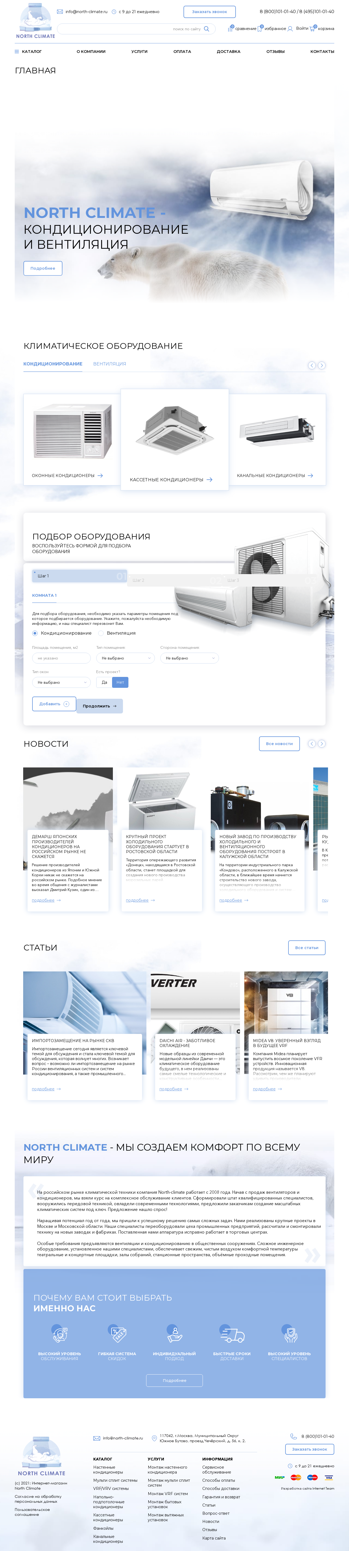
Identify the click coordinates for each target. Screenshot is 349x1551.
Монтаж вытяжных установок (166, 1512)
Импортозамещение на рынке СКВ (73, 1035)
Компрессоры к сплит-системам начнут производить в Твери (102, 834)
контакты (322, 51)
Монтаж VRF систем (168, 1488)
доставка (228, 51)
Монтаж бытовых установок (164, 1499)
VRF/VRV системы (111, 1483)
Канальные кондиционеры (108, 1534)
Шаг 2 (112, 577)
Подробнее (55, 268)
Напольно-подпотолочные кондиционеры (109, 1497)
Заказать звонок (209, 10)
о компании (91, 51)
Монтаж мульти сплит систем (169, 1478)
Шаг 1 (60, 577)
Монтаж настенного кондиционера (167, 1465)
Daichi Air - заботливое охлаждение (221, 1038)
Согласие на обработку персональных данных (38, 1494)
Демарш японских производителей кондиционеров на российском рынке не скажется (212, 841)
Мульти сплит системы (115, 1475)
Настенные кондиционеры (108, 1465)
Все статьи (293, 942)
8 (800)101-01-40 (310, 1431)
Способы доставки (220, 1483)
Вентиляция (109, 364)
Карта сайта (214, 1533)
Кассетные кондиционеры (108, 1512)
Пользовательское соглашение (32, 1507)
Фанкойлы (103, 1523)
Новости (210, 1516)
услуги (139, 51)
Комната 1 (45, 592)
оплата (182, 51)
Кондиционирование (52, 364)
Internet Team (323, 1483)
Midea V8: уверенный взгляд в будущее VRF (301, 1038)
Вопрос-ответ (216, 1508)
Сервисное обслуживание (216, 1465)
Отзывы (275, 51)
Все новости (268, 738)
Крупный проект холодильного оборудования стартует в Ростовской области (298, 839)
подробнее (64, 895)
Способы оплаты (218, 1475)
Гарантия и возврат (221, 1492)
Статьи (208, 1500)
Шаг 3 (164, 577)
